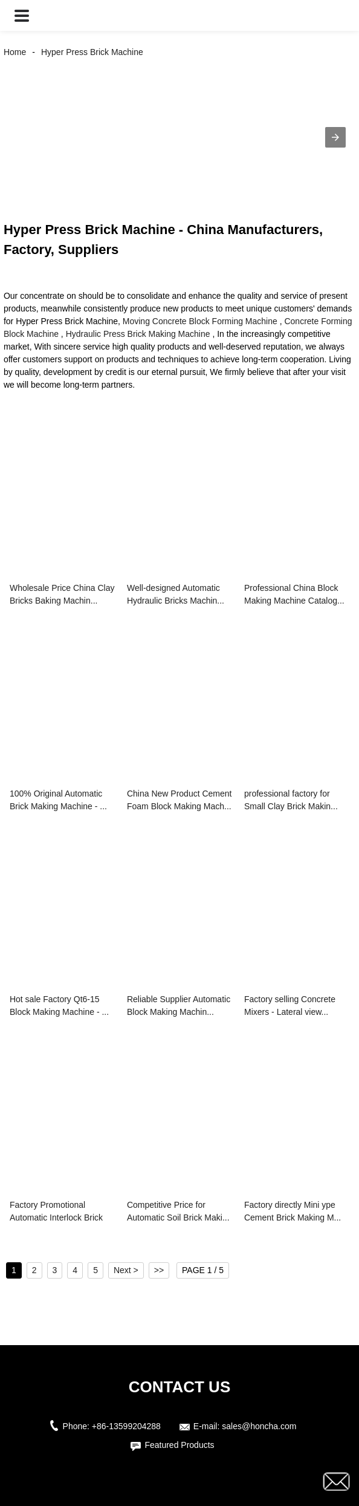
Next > (126, 1270)
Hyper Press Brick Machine (92, 52)
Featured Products (179, 1445)
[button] (22, 15)
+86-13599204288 (126, 1426)
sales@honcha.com (259, 1426)
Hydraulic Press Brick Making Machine (138, 334)
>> (159, 1270)
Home (15, 52)
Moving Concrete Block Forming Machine (200, 321)
